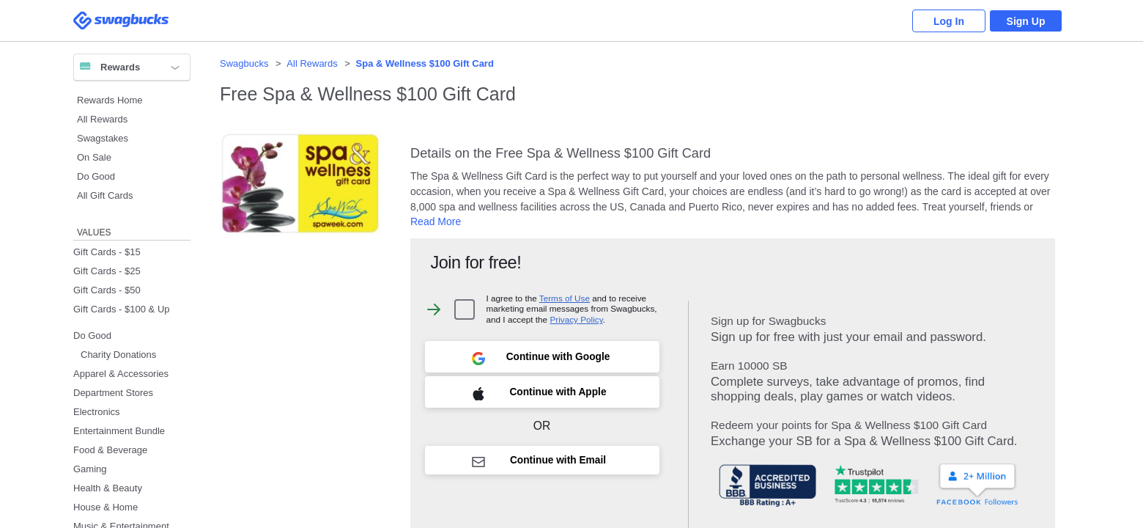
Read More (435, 221)
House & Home (105, 507)
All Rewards (102, 119)
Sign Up (1026, 21)
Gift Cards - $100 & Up (121, 309)
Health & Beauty (107, 488)
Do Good (96, 176)
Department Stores (113, 392)
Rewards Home (110, 100)
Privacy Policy (576, 319)
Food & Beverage (110, 449)
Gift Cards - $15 (107, 251)
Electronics (96, 411)
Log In (948, 21)
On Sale (94, 157)
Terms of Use (564, 298)
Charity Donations (118, 354)
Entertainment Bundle (119, 430)
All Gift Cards (105, 195)
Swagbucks (244, 63)
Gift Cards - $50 (107, 290)
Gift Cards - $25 (107, 270)
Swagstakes (102, 138)
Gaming (90, 468)
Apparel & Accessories (121, 373)
